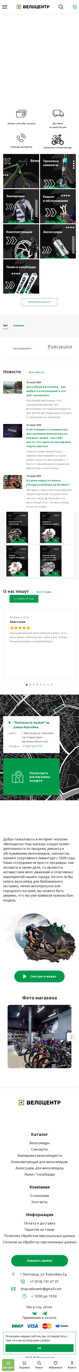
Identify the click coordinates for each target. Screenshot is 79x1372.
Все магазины (53, 707)
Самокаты (39, 1149)
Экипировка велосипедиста (39, 1155)
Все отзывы (44, 592)
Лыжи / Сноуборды (39, 1174)
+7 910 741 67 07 (32, 746)
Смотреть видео (39, 976)
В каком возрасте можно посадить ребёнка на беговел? (47, 482)
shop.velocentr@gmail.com (41, 1289)
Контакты (40, 1202)
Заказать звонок (39, 1260)
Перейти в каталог (39, 302)
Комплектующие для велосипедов (39, 1162)
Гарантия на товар (39, 1229)
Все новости (36, 372)
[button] (71, 1036)
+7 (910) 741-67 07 (44, 1281)
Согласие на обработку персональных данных (39, 1242)
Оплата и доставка (39, 1223)
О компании (39, 1196)
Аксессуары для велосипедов (40, 1168)
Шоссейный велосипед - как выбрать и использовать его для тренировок (46, 391)
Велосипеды (39, 1143)
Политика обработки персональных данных (39, 1236)
